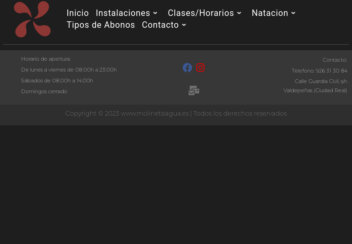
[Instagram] (200, 69)
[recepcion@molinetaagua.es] (194, 92)
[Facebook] (187, 69)
